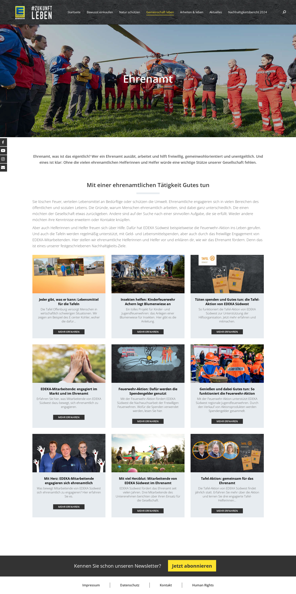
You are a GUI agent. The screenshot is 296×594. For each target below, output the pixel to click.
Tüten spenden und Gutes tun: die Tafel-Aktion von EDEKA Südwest (227, 301)
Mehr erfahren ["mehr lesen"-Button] (68, 332)
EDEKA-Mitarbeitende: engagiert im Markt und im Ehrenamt (69, 391)
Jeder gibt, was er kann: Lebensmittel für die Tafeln (69, 301)
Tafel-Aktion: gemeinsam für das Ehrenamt (227, 480)
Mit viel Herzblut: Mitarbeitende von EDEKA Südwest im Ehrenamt (148, 480)
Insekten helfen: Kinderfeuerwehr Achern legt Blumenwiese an (148, 301)
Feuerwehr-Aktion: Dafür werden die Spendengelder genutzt (148, 391)
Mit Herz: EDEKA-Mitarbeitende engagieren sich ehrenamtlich (69, 480)
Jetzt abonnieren (192, 565)
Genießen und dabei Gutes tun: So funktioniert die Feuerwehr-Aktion (227, 391)
